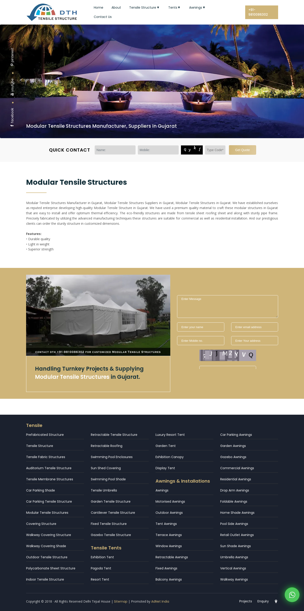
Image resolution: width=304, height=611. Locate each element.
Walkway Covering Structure (48, 535)
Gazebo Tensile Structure (111, 535)
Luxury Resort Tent (170, 434)
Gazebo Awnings (233, 457)
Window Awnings (169, 546)
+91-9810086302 (258, 12)
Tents (174, 7)
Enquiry (263, 601)
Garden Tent (166, 446)
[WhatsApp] (292, 596)
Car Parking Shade (40, 490)
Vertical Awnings (233, 568)
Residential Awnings (235, 479)
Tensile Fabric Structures (45, 457)
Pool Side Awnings (234, 523)
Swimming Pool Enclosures (112, 457)
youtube (12, 87)
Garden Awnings (233, 446)
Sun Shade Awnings (235, 546)
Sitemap (120, 601)
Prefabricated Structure (45, 434)
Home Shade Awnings (237, 512)
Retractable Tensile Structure (114, 434)
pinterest (12, 57)
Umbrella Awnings (234, 557)
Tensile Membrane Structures (49, 479)
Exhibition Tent (102, 557)
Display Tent (165, 468)
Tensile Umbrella (104, 490)
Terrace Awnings (169, 535)
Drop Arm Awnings (234, 490)
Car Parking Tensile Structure (49, 501)
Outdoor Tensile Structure (46, 557)
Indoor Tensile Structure (45, 579)
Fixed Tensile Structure (109, 523)
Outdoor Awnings (169, 512)
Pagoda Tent (101, 568)
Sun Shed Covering (106, 468)
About (116, 7)
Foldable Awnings (233, 501)
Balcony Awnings (169, 579)
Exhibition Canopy (170, 457)
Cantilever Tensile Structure (113, 512)
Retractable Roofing (106, 446)
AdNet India (160, 601)
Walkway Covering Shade (46, 546)
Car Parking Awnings (236, 434)
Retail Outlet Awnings (237, 535)
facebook (12, 117)
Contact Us (103, 17)
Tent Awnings (166, 523)
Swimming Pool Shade (108, 479)
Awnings (197, 7)
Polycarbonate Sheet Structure (50, 568)
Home (98, 7)
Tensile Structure (144, 7)
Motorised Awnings (170, 501)
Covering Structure (41, 523)
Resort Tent (100, 579)
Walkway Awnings (234, 579)
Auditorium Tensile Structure (49, 468)
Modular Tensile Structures (47, 512)
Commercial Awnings (237, 468)
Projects (245, 601)
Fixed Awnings (166, 568)
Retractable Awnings (172, 557)
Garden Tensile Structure (111, 501)
